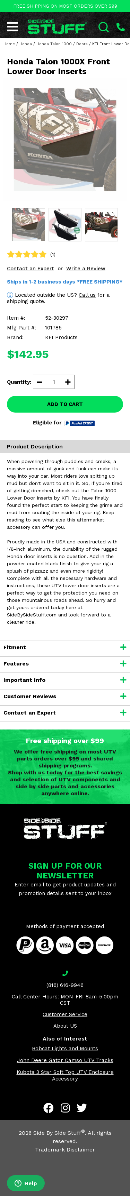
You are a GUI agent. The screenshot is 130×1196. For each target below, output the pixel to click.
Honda (25, 44)
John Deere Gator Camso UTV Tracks (65, 1060)
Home (9, 44)
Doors (82, 44)
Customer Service (65, 1014)
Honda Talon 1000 (54, 44)
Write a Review (85, 268)
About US (65, 1026)
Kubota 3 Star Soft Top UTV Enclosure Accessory (65, 1075)
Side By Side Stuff (59, 1133)
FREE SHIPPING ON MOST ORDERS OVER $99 (65, 6)
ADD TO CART (65, 404)
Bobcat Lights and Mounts (65, 1048)
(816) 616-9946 (65, 985)
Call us (87, 295)
